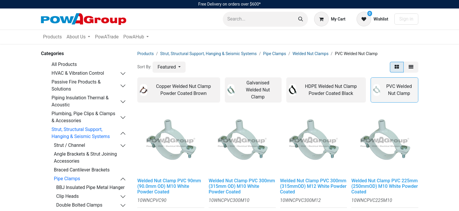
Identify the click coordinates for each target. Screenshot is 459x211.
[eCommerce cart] (329, 19)
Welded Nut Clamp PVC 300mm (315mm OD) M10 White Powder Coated (242, 186)
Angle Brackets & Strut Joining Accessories (85, 157)
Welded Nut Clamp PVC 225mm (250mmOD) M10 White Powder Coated (384, 186)
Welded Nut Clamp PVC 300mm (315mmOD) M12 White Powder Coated (313, 186)
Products (145, 53)
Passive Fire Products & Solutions (76, 85)
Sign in (406, 19)
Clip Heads (67, 196)
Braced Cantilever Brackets (82, 170)
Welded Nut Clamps (310, 53)
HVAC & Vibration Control (78, 73)
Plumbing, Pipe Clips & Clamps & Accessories (83, 117)
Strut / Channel (69, 145)
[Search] (300, 19)
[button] (169, 67)
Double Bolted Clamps (79, 205)
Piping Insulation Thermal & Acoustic (80, 101)
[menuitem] (52, 37)
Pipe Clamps (67, 178)
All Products (64, 64)
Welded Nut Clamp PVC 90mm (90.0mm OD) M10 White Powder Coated (169, 186)
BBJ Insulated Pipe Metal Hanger (90, 187)
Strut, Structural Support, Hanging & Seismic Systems (81, 133)
